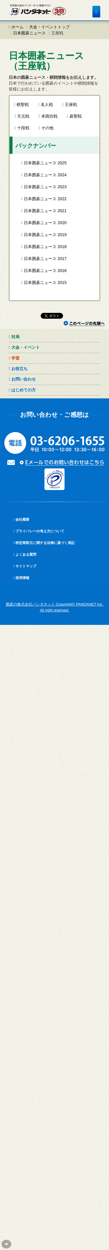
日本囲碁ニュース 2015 (44, 282)
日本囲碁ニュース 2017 (44, 258)
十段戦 (22, 127)
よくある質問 (24, 554)
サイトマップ (24, 566)
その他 (46, 127)
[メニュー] (96, 12)
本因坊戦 (48, 116)
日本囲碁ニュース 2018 (44, 246)
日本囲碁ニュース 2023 (44, 186)
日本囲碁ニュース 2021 (44, 210)
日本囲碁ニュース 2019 (44, 234)
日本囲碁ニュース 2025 (44, 163)
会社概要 (21, 519)
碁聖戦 (74, 116)
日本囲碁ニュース (29, 33)
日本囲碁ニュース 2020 (44, 222)
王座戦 (69, 104)
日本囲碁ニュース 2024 (44, 174)
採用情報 (21, 578)
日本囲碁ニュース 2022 (44, 198)
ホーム (16, 27)
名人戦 (45, 104)
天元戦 (22, 116)
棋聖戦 (21, 104)
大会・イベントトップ (49, 27)
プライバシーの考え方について (38, 531)
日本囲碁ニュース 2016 (44, 270)
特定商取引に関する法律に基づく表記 (44, 543)
